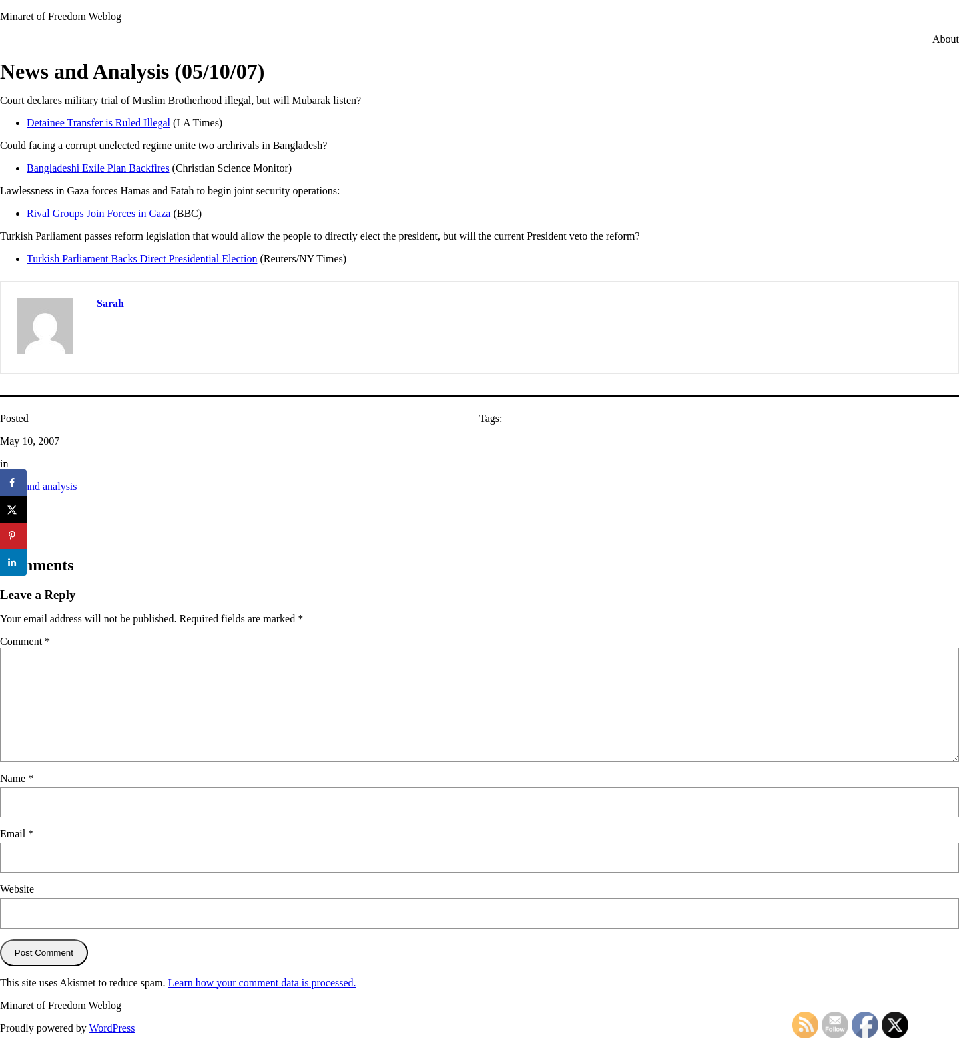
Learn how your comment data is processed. (262, 982)
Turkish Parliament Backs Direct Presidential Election (142, 258)
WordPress (112, 1028)
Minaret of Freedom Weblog (60, 16)
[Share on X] (13, 509)
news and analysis (38, 486)
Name (16, 778)
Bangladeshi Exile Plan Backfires (98, 168)
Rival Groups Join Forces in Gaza (98, 213)
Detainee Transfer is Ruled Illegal (98, 122)
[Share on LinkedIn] (13, 562)
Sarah (110, 303)
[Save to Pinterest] (13, 535)
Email (16, 833)
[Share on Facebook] (13, 482)
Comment (25, 641)
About (945, 39)
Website (17, 889)
